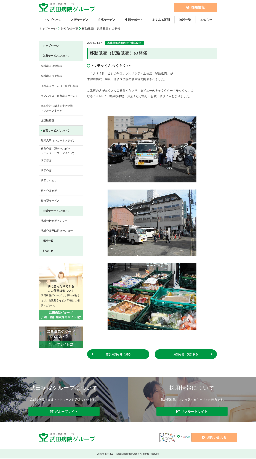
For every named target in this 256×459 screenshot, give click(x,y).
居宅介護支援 (49, 190)
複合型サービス (50, 200)
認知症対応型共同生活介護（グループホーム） (57, 108)
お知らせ (206, 19)
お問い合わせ (188, 438)
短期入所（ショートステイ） (58, 140)
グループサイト (66, 412)
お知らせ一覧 (69, 28)
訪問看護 (46, 160)
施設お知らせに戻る (118, 354)
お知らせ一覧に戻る (185, 354)
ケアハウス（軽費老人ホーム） (59, 95)
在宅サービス (107, 19)
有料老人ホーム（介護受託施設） (61, 85)
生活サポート (134, 19)
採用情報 (195, 7)
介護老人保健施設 (51, 65)
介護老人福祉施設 (51, 75)
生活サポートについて (56, 210)
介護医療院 (47, 120)
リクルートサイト (194, 412)
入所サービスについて (56, 55)
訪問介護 (46, 170)
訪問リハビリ (49, 180)
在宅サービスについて (56, 130)
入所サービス (80, 19)
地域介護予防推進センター (57, 230)
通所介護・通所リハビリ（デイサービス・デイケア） (58, 151)
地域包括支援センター (54, 220)
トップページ (53, 19)
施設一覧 (185, 19)
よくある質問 (161, 19)
